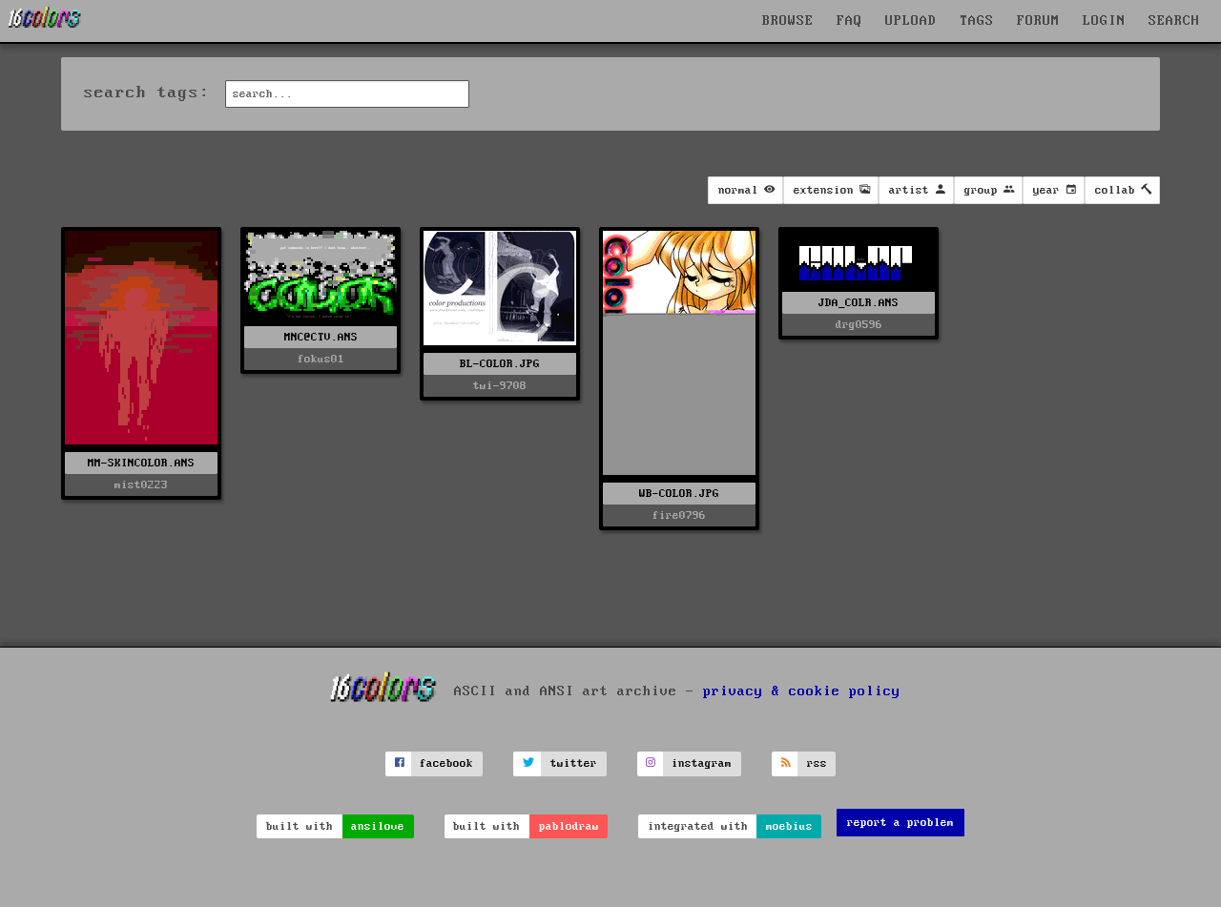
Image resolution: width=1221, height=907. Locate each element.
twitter (573, 763)
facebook (446, 763)
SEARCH (1174, 21)
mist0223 (141, 485)
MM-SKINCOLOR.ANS (141, 463)
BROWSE (788, 21)
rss (817, 763)
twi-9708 (500, 386)
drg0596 (859, 325)
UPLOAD (911, 21)
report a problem (900, 822)
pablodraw (569, 826)
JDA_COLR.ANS (858, 303)
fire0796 (679, 515)
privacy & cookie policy (801, 691)
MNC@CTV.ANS (321, 337)
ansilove (377, 826)
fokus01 (321, 359)
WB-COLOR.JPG (679, 493)
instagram (702, 763)
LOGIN (1104, 21)
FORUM (1038, 21)
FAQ (849, 21)
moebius (789, 826)
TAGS (977, 21)
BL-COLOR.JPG (500, 364)
